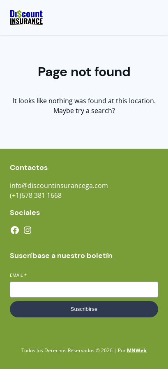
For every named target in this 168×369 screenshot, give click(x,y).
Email (18, 275)
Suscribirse (84, 309)
